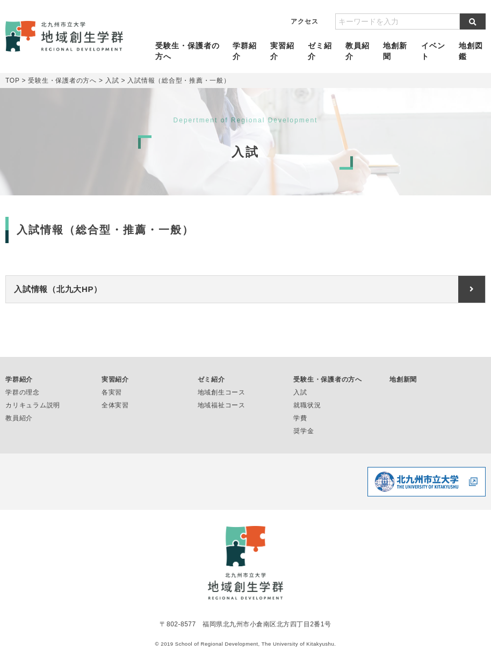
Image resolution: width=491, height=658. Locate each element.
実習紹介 (282, 51)
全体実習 (115, 405)
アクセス (305, 21)
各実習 (112, 392)
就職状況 (307, 405)
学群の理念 (22, 392)
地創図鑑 (471, 51)
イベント (433, 51)
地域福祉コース (222, 405)
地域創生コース (222, 392)
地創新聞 (396, 51)
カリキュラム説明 (32, 405)
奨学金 (303, 431)
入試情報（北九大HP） (58, 289)
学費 (300, 418)
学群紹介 (245, 51)
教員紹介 (357, 51)
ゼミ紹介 (320, 51)
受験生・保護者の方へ (187, 51)
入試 (300, 392)
